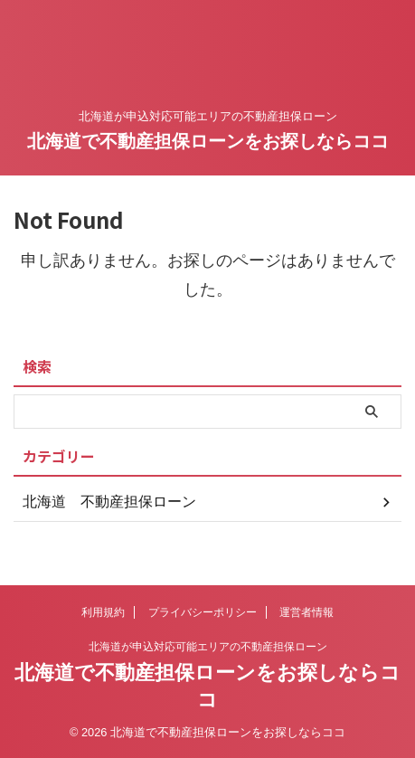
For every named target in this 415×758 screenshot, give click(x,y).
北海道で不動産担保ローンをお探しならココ (208, 141)
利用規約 (103, 612)
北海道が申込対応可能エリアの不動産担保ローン (208, 646)
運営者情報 (306, 612)
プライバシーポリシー (202, 612)
